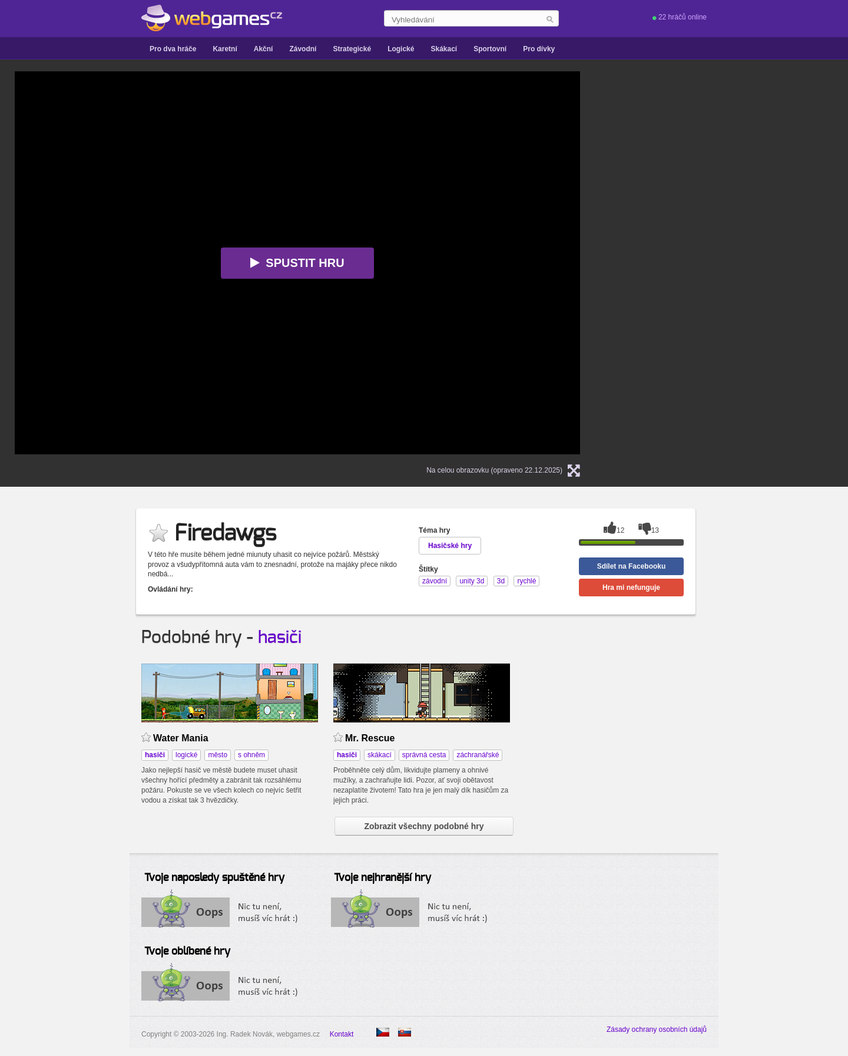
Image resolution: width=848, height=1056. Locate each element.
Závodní (302, 49)
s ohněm (251, 755)
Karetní (225, 49)
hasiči (280, 637)
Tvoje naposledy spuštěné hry (214, 878)
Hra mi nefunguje (631, 587)
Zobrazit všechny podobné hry (423, 826)
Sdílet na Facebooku (631, 566)
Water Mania (180, 738)
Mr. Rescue (370, 738)
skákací (379, 755)
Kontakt (342, 1034)
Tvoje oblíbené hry (187, 951)
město (217, 755)
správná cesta (424, 755)
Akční (263, 49)
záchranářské (477, 755)
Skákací (443, 49)
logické (186, 755)
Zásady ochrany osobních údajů (657, 1029)
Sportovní (489, 49)
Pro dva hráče (173, 49)
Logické (400, 49)
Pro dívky (539, 49)
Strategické (352, 49)
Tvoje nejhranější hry (382, 878)
